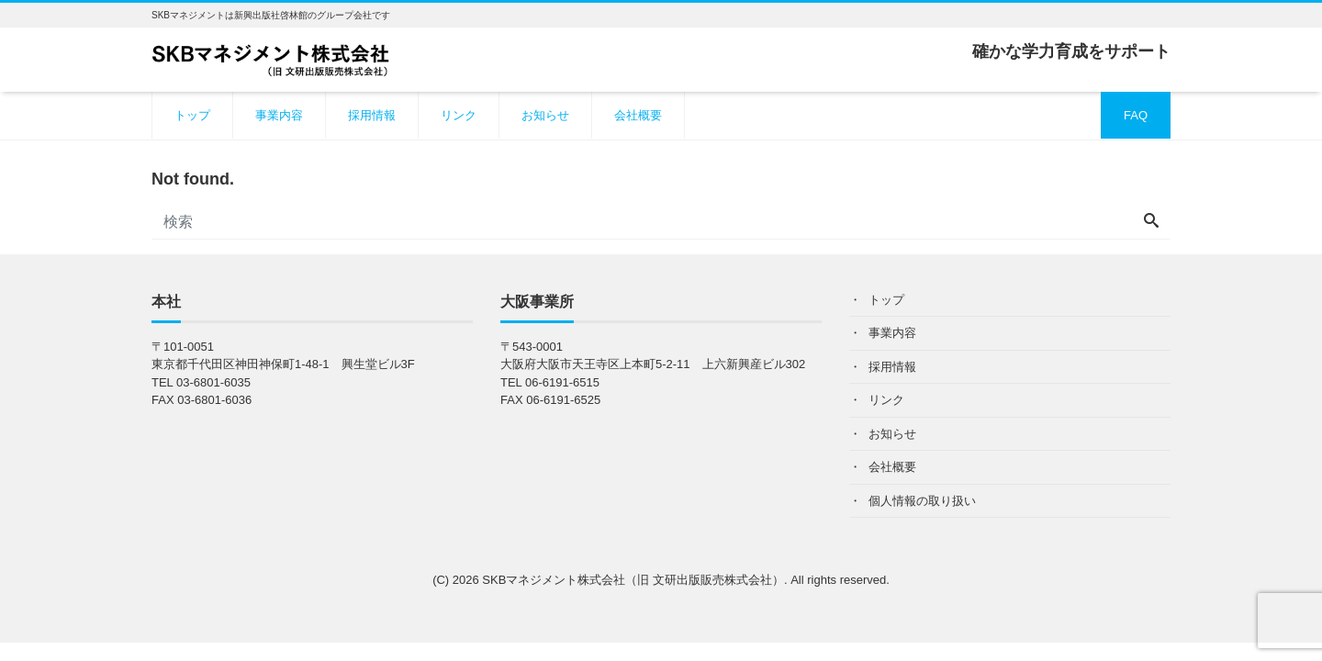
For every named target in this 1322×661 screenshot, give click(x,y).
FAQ (1136, 115)
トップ (192, 115)
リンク (458, 115)
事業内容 (279, 115)
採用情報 (372, 115)
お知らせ (545, 115)
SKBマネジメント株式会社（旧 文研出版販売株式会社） (633, 580)
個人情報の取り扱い (922, 501)
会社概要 (638, 115)
